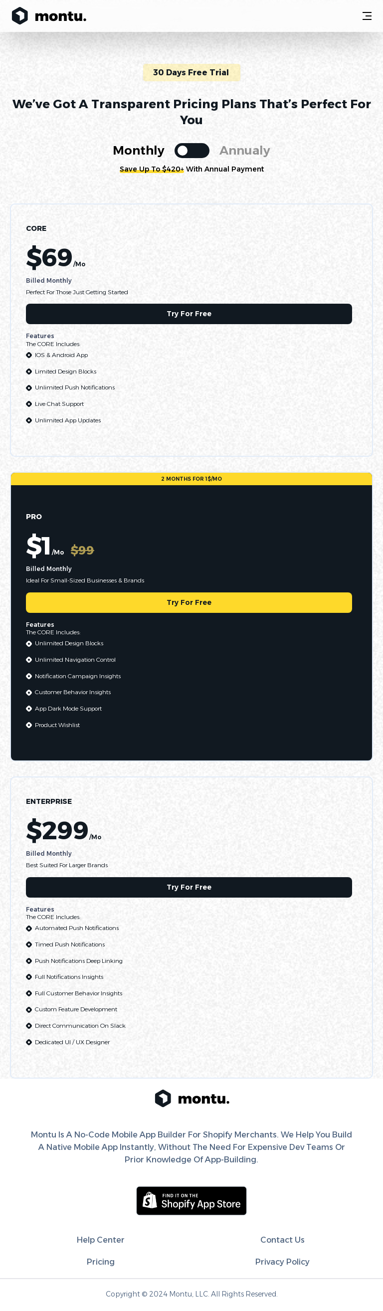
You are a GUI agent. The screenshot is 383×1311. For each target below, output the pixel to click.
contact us (282, 1240)
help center (101, 1240)
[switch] (192, 150)
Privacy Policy (282, 1262)
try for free (189, 313)
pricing (101, 1262)
